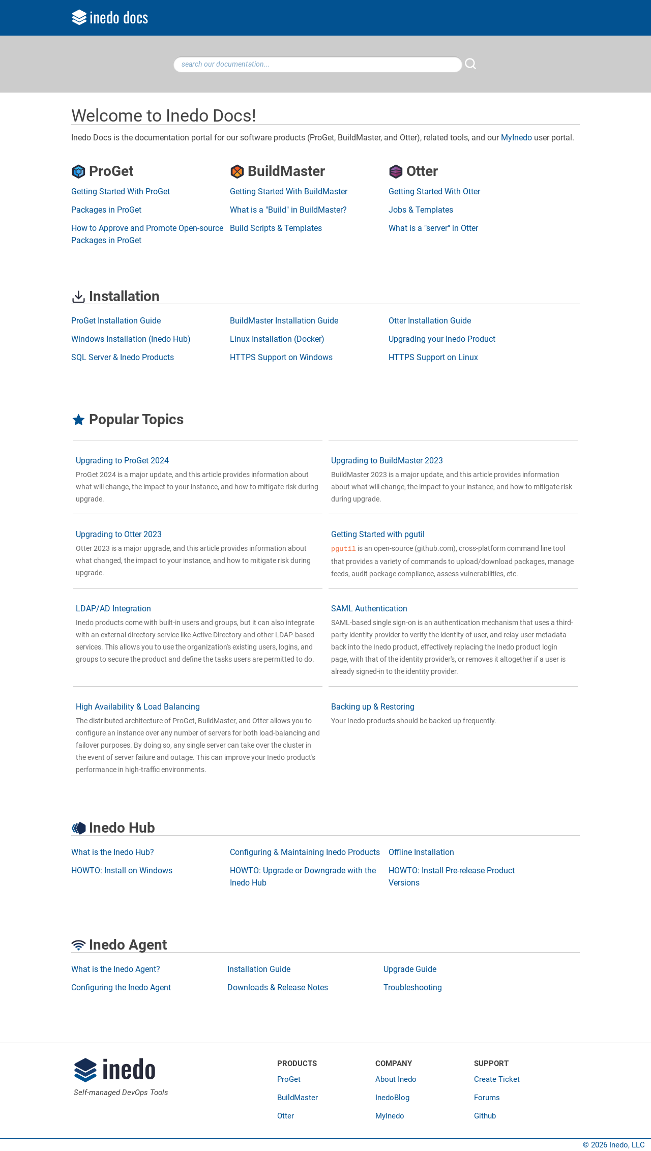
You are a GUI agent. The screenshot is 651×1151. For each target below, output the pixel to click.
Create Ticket (497, 1079)
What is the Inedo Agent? (115, 969)
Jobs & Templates (421, 210)
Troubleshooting (412, 987)
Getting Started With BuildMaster (288, 191)
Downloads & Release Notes (277, 987)
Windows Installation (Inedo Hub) (131, 339)
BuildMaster (297, 1097)
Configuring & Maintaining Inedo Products (305, 852)
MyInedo (516, 137)
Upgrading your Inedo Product (442, 339)
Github (485, 1115)
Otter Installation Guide (430, 321)
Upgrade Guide (409, 969)
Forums (487, 1097)
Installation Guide (258, 969)
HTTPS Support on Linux (433, 357)
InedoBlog (392, 1097)
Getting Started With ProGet (120, 191)
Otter (285, 1115)
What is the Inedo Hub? (112, 852)
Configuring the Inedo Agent (121, 987)
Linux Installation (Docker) (277, 339)
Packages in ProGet (106, 210)
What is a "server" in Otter (433, 228)
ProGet (289, 1079)
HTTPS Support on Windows (281, 357)
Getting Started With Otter (434, 191)
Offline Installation (421, 852)
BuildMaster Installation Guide (284, 321)
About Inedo (396, 1079)
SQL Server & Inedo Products (122, 357)
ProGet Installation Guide (116, 321)
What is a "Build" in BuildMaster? (288, 210)
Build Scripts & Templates (276, 228)
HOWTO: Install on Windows (121, 870)
